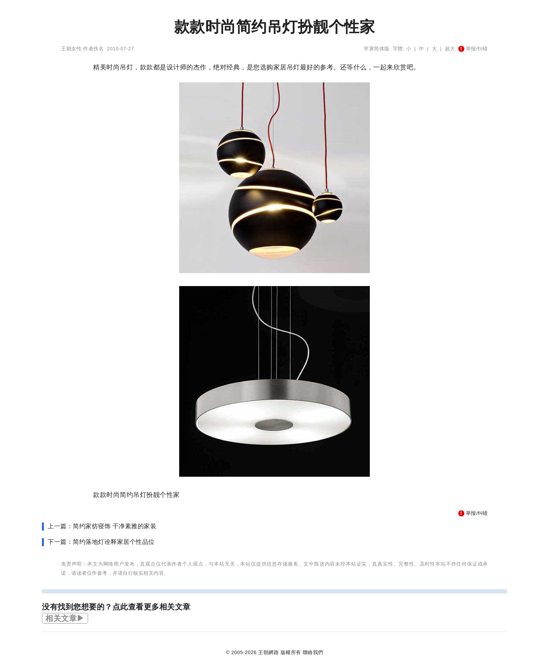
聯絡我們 (313, 652)
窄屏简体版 (377, 48)
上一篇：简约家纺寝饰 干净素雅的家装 (102, 526)
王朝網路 (268, 652)
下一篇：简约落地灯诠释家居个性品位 (101, 542)
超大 (450, 48)
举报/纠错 (473, 48)
